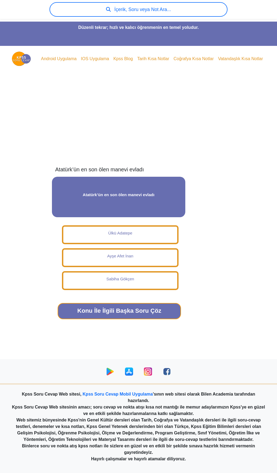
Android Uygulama (59, 58)
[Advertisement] (138, 123)
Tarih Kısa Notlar (153, 58)
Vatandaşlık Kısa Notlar (240, 58)
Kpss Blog (123, 58)
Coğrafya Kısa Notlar (193, 58)
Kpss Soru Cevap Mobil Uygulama (118, 394)
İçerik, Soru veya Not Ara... (138, 9)
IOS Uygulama (95, 58)
